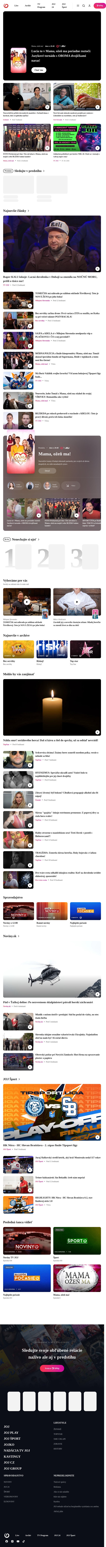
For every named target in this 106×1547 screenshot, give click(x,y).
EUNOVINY (9, 1501)
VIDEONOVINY (11, 1497)
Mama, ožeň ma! (54, 453)
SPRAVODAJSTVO (13, 1475)
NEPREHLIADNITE (64, 1475)
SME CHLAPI (60, 1439)
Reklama (57, 1487)
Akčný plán (58, 1511)
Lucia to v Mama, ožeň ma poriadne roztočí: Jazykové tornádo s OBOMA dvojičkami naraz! (61, 55)
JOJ (6, 1426)
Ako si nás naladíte (61, 1492)
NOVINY (8, 1482)
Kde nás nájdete (60, 1497)
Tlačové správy (60, 1482)
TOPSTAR (58, 1434)
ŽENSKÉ (57, 1429)
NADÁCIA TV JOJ (17, 1450)
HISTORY (58, 1449)
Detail (47, 471)
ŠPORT (7, 1492)
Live (16, 6)
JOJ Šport (64, 5)
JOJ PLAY (11, 1432)
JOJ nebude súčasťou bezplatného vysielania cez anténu (76, 1506)
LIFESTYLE (60, 1423)
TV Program (41, 5)
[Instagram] (12, 1541)
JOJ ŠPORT (12, 1438)
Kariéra (57, 1501)
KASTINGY (12, 1456)
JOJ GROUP (13, 1468)
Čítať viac (39, 70)
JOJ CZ (9, 1462)
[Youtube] (18, 1541)
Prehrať (52, 1368)
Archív (28, 6)
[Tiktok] (23, 1541)
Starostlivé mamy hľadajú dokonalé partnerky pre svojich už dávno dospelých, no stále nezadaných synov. (63, 462)
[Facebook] (6, 1541)
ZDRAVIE (58, 1444)
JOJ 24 (53, 5)
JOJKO (9, 1444)
